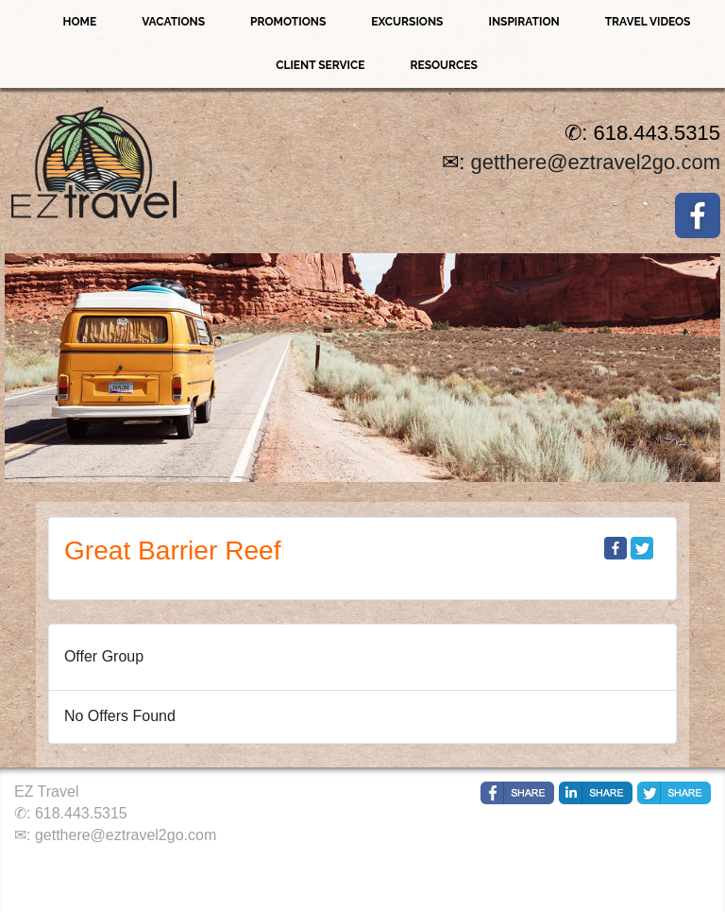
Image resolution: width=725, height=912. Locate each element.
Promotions (288, 21)
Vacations (173, 21)
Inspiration (523, 21)
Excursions (407, 21)
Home (80, 21)
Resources (443, 65)
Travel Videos (648, 21)
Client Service (320, 65)
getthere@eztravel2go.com (595, 162)
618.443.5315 (81, 813)
